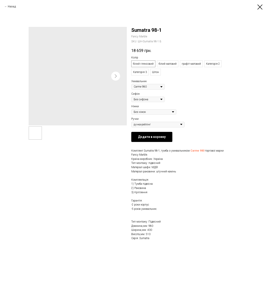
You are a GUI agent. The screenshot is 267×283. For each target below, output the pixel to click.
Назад (12, 6)
